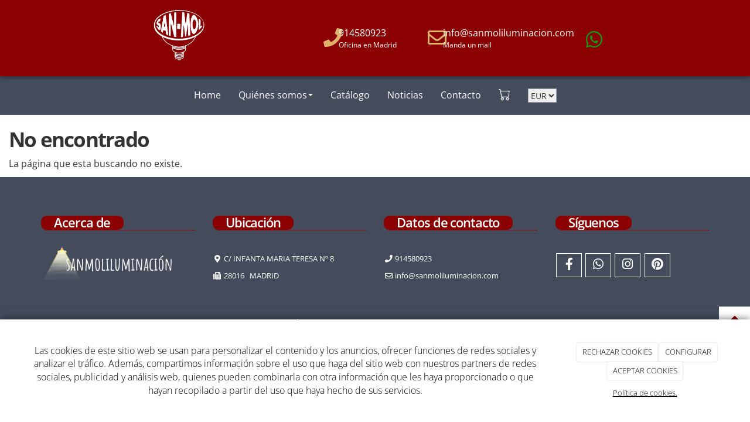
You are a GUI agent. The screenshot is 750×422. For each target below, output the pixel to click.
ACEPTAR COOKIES (645, 370)
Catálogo (350, 95)
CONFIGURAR (688, 351)
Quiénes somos (275, 95)
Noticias (405, 95)
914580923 (362, 32)
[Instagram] (627, 265)
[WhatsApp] (598, 265)
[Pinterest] (657, 265)
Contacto (461, 95)
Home (207, 95)
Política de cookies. (645, 392)
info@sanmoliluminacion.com (508, 32)
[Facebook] (569, 265)
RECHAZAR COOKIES (617, 351)
